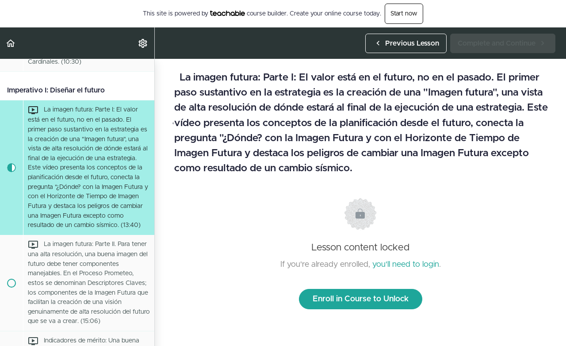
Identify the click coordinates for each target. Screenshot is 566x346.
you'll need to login (405, 265)
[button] (11, 43)
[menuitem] (143, 43)
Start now (403, 14)
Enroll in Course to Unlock (361, 299)
